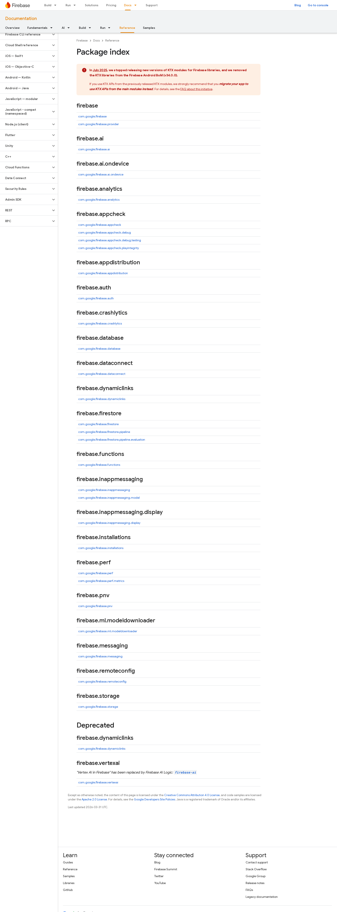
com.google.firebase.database (99, 349)
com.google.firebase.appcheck (99, 225)
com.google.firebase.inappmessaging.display (109, 523)
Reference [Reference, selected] (127, 28)
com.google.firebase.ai (94, 149)
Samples (149, 28)
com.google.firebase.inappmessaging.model (109, 498)
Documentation (21, 18)
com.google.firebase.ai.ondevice (100, 174)
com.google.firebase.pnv (95, 606)
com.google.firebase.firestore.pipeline (104, 432)
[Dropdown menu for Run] (76, 5)
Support (152, 5)
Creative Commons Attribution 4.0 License (192, 795)
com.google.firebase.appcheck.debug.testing (109, 240)
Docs (96, 40)
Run (68, 5)
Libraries (68, 883)
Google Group (255, 876)
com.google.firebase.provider (98, 124)
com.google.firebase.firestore (98, 424)
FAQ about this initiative (196, 89)
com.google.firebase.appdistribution (103, 273)
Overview (12, 28)
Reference (112, 40)
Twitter (159, 876)
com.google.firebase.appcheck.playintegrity (108, 248)
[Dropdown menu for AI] (70, 28)
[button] (25, 34)
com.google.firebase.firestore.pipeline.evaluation (111, 439)
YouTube (160, 883)
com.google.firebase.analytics (98, 199)
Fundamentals (37, 28)
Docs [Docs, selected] (128, 5)
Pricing (111, 5)
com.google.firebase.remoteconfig (102, 681)
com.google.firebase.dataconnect (101, 374)
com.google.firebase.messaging (100, 656)
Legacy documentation (262, 897)
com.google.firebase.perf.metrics (101, 581)
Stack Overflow (256, 869)
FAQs (249, 890)
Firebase (82, 40)
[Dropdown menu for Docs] (137, 5)
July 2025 (100, 70)
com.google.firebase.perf (95, 573)
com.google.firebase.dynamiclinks (101, 399)
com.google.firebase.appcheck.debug (104, 232)
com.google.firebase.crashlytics (100, 323)
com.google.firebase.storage (98, 707)
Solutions (91, 5)
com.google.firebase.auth (96, 298)
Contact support (257, 862)
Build (47, 5)
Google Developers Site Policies (154, 799)
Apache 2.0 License (94, 799)
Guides (68, 862)
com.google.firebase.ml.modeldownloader (107, 631)
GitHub (68, 890)
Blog (297, 5)
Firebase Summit (165, 869)
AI (63, 28)
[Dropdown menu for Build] (56, 5)
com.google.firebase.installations (100, 548)
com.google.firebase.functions (99, 465)
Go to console (318, 5)
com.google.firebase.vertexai (98, 782)
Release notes (255, 883)
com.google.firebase (92, 116)
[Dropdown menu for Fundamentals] (52, 28)
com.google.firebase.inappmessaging (104, 490)
